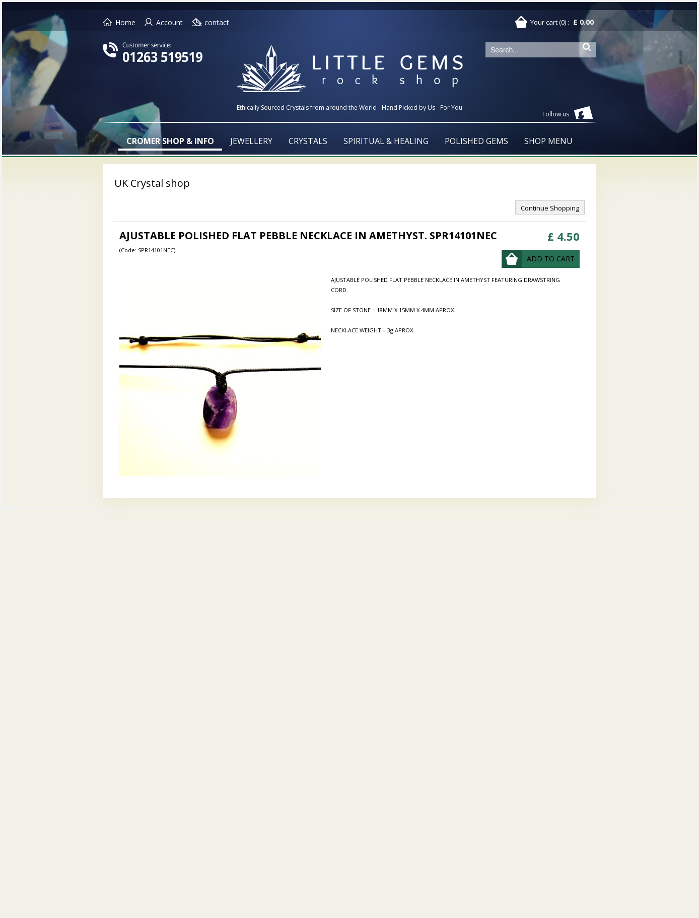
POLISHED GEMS (476, 141)
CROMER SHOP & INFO (170, 141)
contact (216, 22)
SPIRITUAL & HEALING (386, 141)
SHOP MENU (548, 141)
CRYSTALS (308, 141)
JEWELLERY (251, 141)
